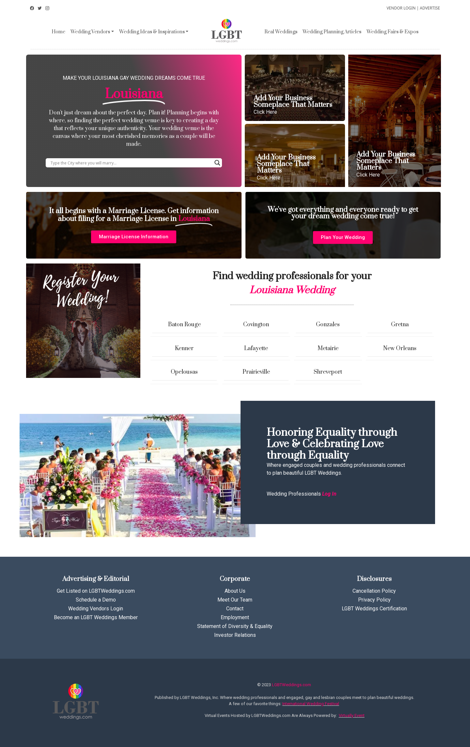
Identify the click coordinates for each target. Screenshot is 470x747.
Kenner (184, 348)
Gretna (400, 324)
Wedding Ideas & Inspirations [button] (152, 32)
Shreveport (328, 372)
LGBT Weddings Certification (374, 608)
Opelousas (184, 372)
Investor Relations (235, 635)
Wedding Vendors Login (95, 608)
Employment (235, 617)
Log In (329, 494)
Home (58, 32)
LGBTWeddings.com (291, 684)
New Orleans (399, 348)
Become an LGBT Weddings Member (96, 617)
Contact (234, 608)
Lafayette (256, 348)
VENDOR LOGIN (400, 8)
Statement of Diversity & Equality (235, 626)
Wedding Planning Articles (332, 32)
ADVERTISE (430, 8)
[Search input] (131, 162)
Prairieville (256, 372)
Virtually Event (352, 715)
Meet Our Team (234, 600)
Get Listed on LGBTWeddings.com (96, 591)
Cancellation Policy (374, 591)
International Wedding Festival (310, 703)
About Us (235, 591)
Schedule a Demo (96, 600)
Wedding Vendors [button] (90, 32)
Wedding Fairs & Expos (392, 32)
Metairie (328, 348)
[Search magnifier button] (217, 162)
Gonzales (328, 324)
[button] (133, 236)
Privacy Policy (374, 600)
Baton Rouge (184, 324)
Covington (256, 324)
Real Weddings (280, 32)
